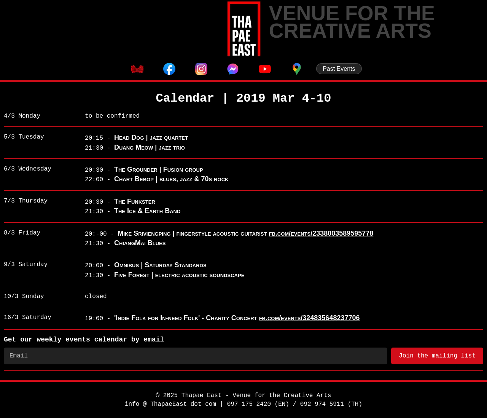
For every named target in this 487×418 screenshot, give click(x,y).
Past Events (339, 68)
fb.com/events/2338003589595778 (321, 233)
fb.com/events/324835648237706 (309, 318)
